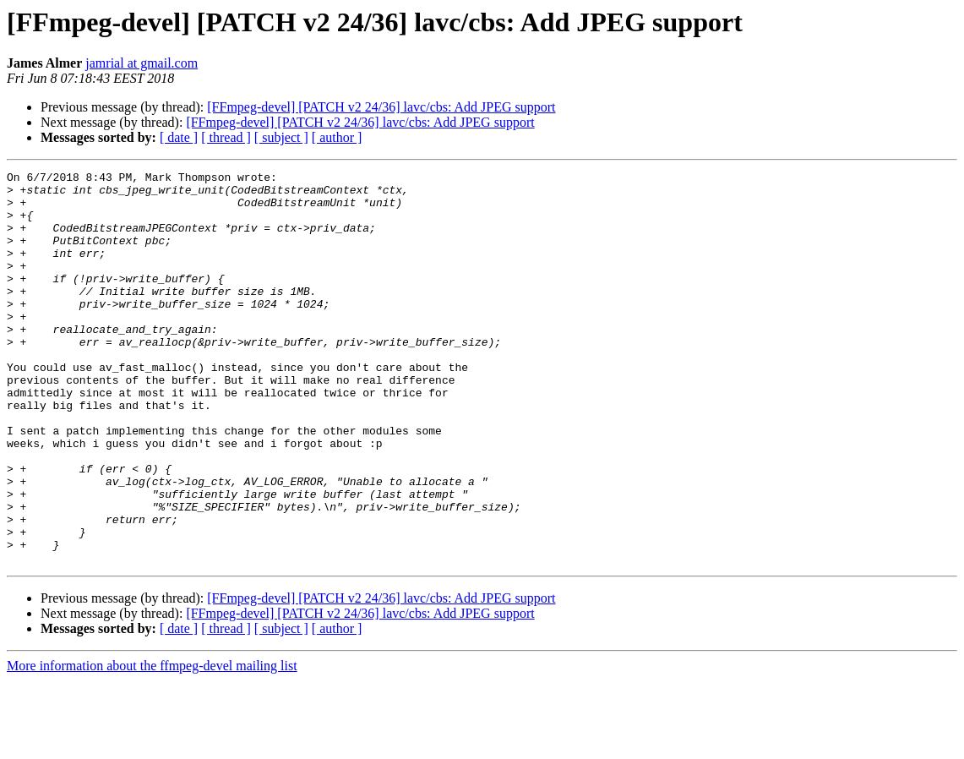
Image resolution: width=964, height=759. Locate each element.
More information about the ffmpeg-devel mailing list (152, 744)
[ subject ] (281, 137)
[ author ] (337, 137)
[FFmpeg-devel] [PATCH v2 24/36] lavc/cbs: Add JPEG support (381, 107)
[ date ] (179, 137)
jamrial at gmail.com (141, 63)
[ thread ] (226, 137)
